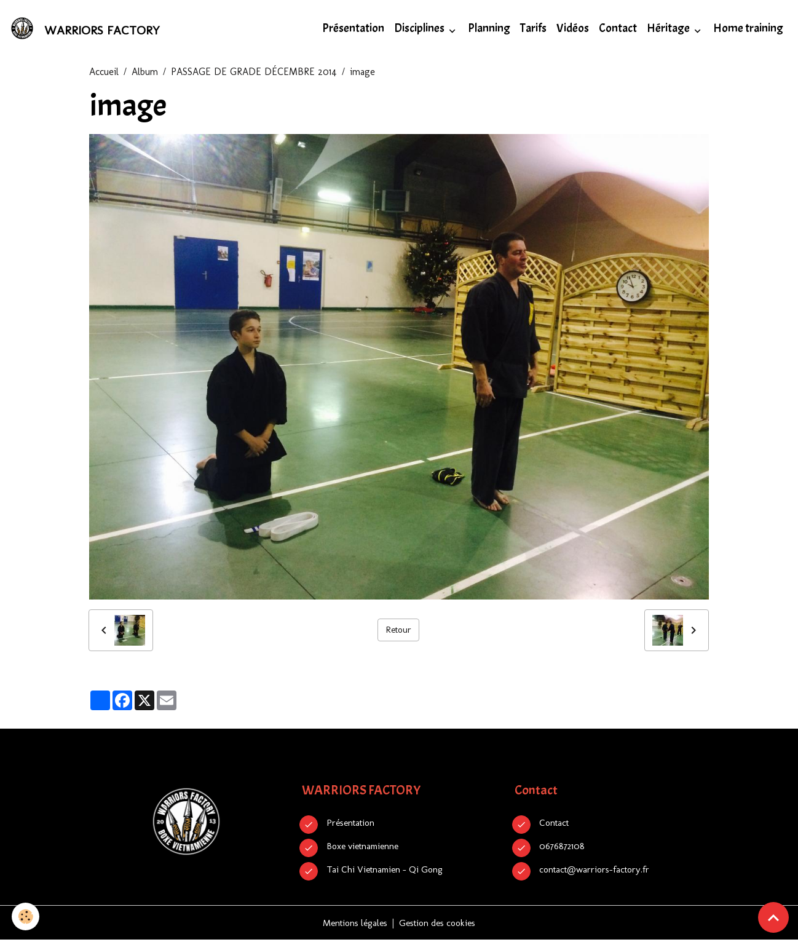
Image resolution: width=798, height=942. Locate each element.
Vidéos (572, 29)
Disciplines (420, 29)
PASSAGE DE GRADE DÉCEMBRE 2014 (254, 73)
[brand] (87, 29)
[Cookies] (26, 916)
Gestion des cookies (440, 924)
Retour (398, 632)
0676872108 (563, 847)
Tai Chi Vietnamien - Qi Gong (388, 871)
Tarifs (533, 29)
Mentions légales (351, 924)
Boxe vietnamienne (366, 847)
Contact (618, 29)
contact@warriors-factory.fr (598, 871)
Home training (748, 29)
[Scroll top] (773, 917)
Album (145, 73)
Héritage (669, 29)
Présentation (353, 29)
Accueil (104, 73)
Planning (489, 29)
